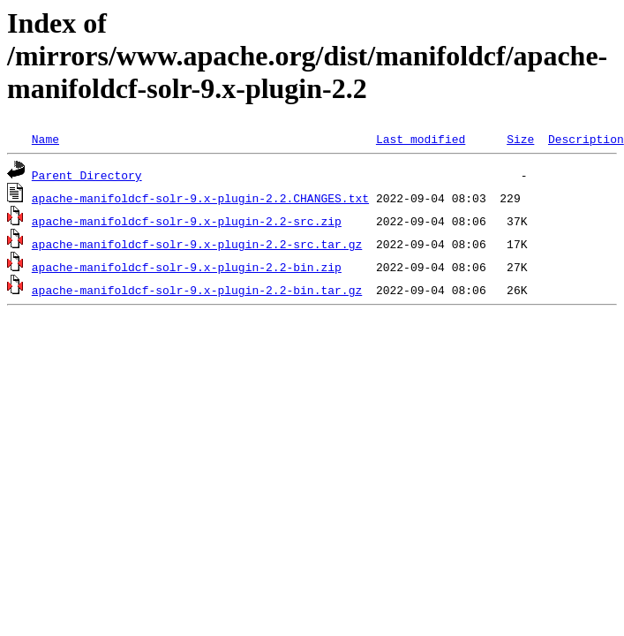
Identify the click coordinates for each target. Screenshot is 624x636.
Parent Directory (87, 175)
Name (45, 139)
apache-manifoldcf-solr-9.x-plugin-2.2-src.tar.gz (197, 244)
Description (586, 139)
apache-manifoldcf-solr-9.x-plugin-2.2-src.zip (187, 221)
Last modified (420, 139)
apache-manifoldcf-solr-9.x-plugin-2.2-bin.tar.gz (197, 290)
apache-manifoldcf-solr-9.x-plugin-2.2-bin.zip (187, 267)
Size (520, 139)
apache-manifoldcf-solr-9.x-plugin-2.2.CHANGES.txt (200, 198)
